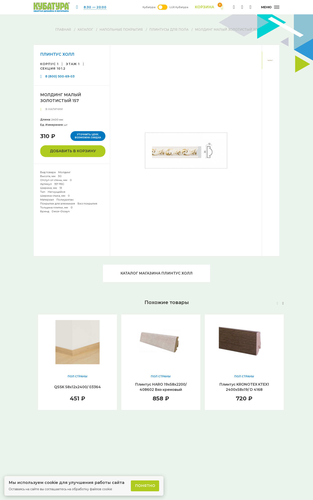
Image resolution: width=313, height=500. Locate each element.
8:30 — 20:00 (95, 7)
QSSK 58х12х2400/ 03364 (77, 387)
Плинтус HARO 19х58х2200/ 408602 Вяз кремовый (161, 387)
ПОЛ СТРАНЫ (77, 376)
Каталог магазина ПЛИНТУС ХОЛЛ (156, 273)
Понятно (145, 486)
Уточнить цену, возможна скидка (88, 136)
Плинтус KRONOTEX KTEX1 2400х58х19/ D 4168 (244, 387)
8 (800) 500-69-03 (60, 76)
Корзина (209, 7)
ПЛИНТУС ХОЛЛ (57, 54)
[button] (283, 303)
